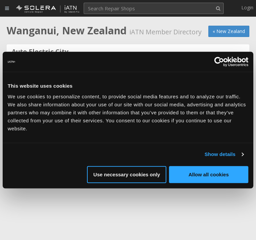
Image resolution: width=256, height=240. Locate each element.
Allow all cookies (208, 174)
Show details (220, 154)
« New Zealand (229, 31)
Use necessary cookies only (126, 174)
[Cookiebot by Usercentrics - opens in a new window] (219, 62)
